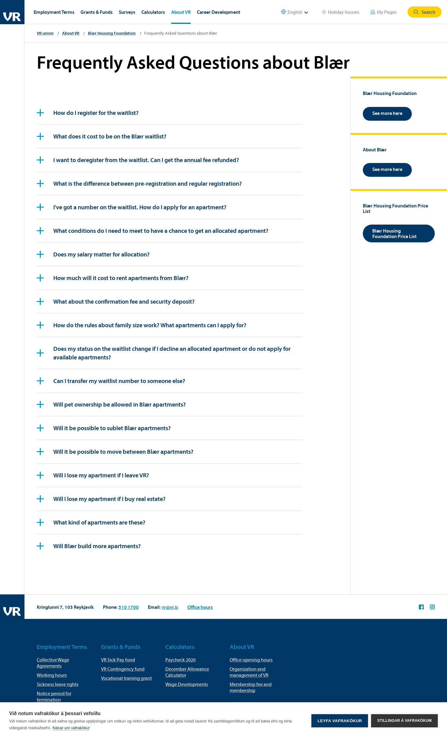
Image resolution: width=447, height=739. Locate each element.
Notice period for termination (54, 696)
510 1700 (128, 607)
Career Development (218, 12)
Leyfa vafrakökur (339, 720)
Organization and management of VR (249, 672)
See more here (387, 113)
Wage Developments (186, 684)
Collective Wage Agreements (53, 663)
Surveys (127, 12)
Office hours (200, 607)
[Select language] (298, 12)
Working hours (52, 675)
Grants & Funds (97, 12)
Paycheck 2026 (180, 660)
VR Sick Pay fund (118, 660)
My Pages (383, 11)
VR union (45, 33)
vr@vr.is (170, 607)
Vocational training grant (126, 678)
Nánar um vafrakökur (71, 728)
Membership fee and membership (251, 687)
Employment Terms (54, 12)
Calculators (153, 12)
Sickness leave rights (57, 684)
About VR (181, 12)
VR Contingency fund (123, 669)
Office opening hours (251, 660)
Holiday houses (340, 11)
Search (424, 12)
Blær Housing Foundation (112, 33)
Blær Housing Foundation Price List (394, 233)
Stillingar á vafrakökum (404, 720)
